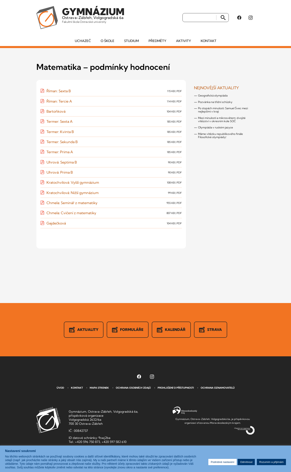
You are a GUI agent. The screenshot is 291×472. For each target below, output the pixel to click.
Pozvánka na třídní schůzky (215, 102)
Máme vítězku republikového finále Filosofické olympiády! (220, 136)
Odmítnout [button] (246, 462)
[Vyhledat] (199, 18)
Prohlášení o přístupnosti (176, 388)
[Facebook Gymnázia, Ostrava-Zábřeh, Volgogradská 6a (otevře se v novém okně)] (239, 18)
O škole (107, 41)
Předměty (157, 41)
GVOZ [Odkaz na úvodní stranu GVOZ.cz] (48, 420)
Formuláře (127, 330)
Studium (131, 41)
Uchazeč (83, 41)
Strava (211, 330)
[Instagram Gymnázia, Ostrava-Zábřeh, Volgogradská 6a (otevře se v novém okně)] (251, 18)
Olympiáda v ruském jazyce (215, 128)
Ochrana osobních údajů (133, 388)
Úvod (60, 388)
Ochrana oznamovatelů (218, 388)
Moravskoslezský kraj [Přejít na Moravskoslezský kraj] (185, 411)
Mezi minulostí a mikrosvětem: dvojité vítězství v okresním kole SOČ (222, 120)
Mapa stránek (99, 388)
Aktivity (183, 41)
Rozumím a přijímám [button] (271, 462)
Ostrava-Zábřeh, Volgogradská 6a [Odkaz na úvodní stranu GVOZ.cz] (94, 15)
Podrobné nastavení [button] (222, 462)
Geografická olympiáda (213, 96)
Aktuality (83, 330)
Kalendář (171, 330)
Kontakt (208, 41)
